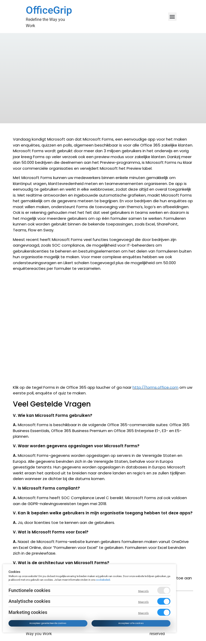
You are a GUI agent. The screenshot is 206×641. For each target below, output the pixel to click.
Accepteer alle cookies (131, 623)
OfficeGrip (49, 10)
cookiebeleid (103, 579)
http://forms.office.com (155, 387)
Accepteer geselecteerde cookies (48, 623)
